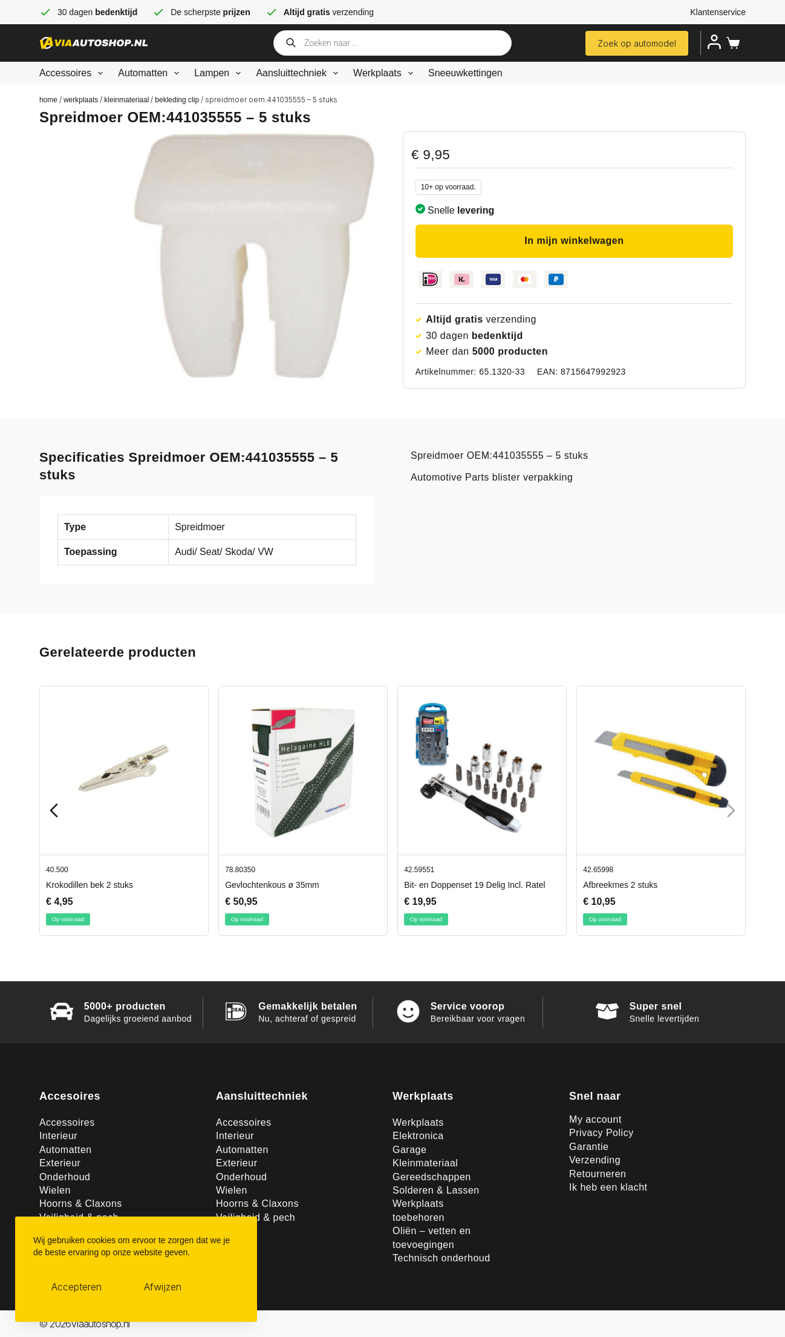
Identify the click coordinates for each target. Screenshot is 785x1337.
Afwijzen (162, 1287)
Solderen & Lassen (436, 1190)
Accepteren (76, 1287)
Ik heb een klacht (608, 1187)
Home (48, 100)
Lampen (220, 73)
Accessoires (73, 73)
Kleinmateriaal (126, 100)
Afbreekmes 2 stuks (620, 885)
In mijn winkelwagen (574, 240)
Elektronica (418, 1136)
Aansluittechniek (299, 73)
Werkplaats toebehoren (418, 1210)
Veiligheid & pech (255, 1217)
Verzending (595, 1160)
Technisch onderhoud (441, 1258)
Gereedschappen (431, 1177)
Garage (409, 1150)
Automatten (151, 73)
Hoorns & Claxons (80, 1203)
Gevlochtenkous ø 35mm (272, 885)
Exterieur (60, 1163)
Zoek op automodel (637, 43)
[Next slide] (731, 810)
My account (595, 1119)
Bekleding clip (177, 100)
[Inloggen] (714, 41)
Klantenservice (718, 12)
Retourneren (597, 1174)
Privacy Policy (601, 1133)
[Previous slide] (53, 810)
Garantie (588, 1147)
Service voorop (468, 1006)
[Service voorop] (408, 1011)
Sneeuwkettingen (465, 73)
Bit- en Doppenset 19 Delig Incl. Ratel (474, 885)
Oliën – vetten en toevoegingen (431, 1237)
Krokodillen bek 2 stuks (89, 885)
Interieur (58, 1136)
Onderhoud (65, 1177)
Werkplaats (385, 73)
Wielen (55, 1190)
